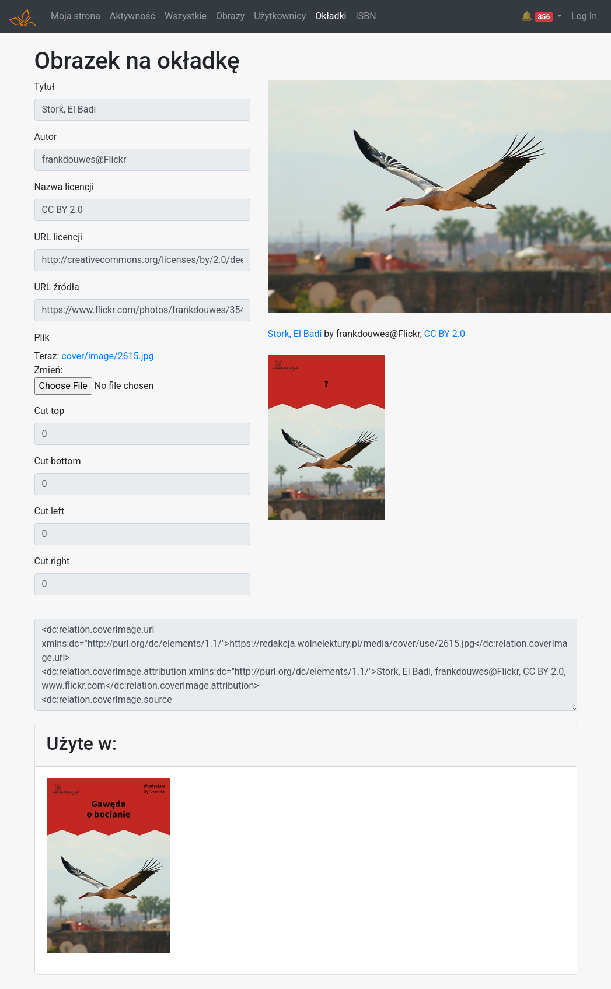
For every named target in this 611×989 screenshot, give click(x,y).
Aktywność (132, 16)
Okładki (330, 16)
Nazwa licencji (64, 186)
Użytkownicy (280, 16)
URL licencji (58, 237)
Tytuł (44, 86)
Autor (45, 136)
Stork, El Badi (295, 333)
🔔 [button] (538, 16)
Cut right (52, 561)
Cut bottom (57, 461)
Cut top (49, 410)
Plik (42, 337)
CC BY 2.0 (444, 333)
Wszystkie (186, 16)
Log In (584, 16)
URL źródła (56, 287)
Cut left (49, 511)
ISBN (365, 16)
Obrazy (230, 16)
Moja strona (75, 16)
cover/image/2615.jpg (107, 356)
